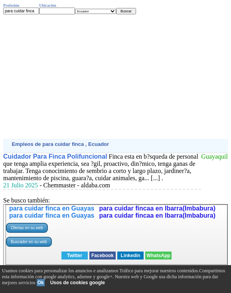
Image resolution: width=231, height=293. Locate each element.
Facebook (102, 255)
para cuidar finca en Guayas (51, 208)
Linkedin (130, 255)
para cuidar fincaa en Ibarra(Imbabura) (157, 208)
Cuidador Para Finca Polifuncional (55, 156)
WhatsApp (158, 255)
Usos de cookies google (77, 282)
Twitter (74, 255)
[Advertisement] (115, 76)
